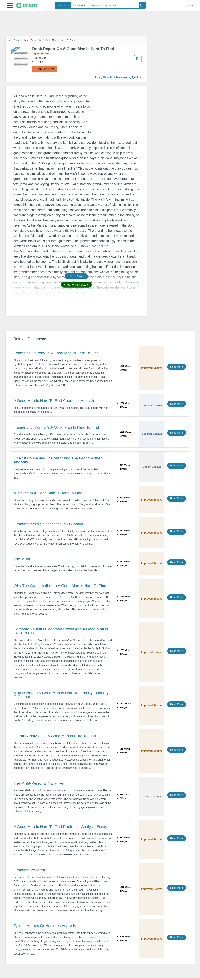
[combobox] (63, 5)
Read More (176, 366)
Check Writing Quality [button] (76, 284)
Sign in (190, 5)
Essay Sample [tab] (103, 77)
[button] (10, 5)
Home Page (13, 40)
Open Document (44, 69)
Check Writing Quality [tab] (127, 77)
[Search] (142, 5)
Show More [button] (76, 276)
